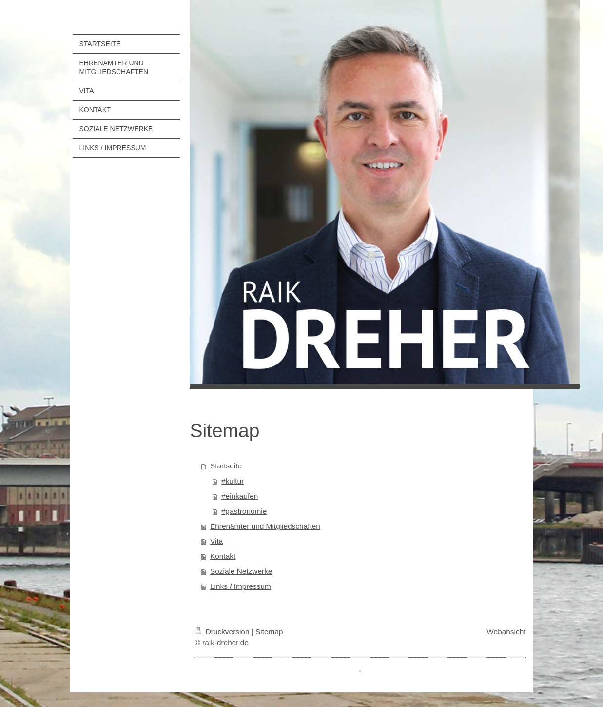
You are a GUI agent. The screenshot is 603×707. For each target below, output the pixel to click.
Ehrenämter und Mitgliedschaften (265, 526)
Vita (216, 541)
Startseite (226, 466)
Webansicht (505, 631)
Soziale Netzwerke (241, 571)
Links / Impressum (240, 586)
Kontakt (222, 556)
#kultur (232, 481)
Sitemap (269, 631)
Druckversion (223, 631)
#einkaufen (239, 496)
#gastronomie (244, 511)
